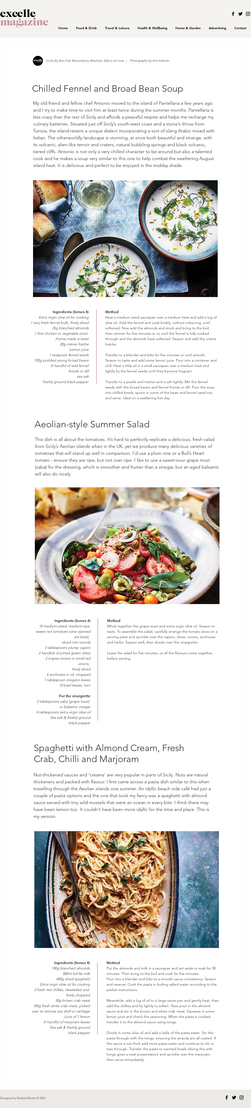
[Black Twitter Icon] (240, 14)
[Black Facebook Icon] (233, 14)
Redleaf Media (26, 1098)
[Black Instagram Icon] (248, 14)
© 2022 (41, 1098)
